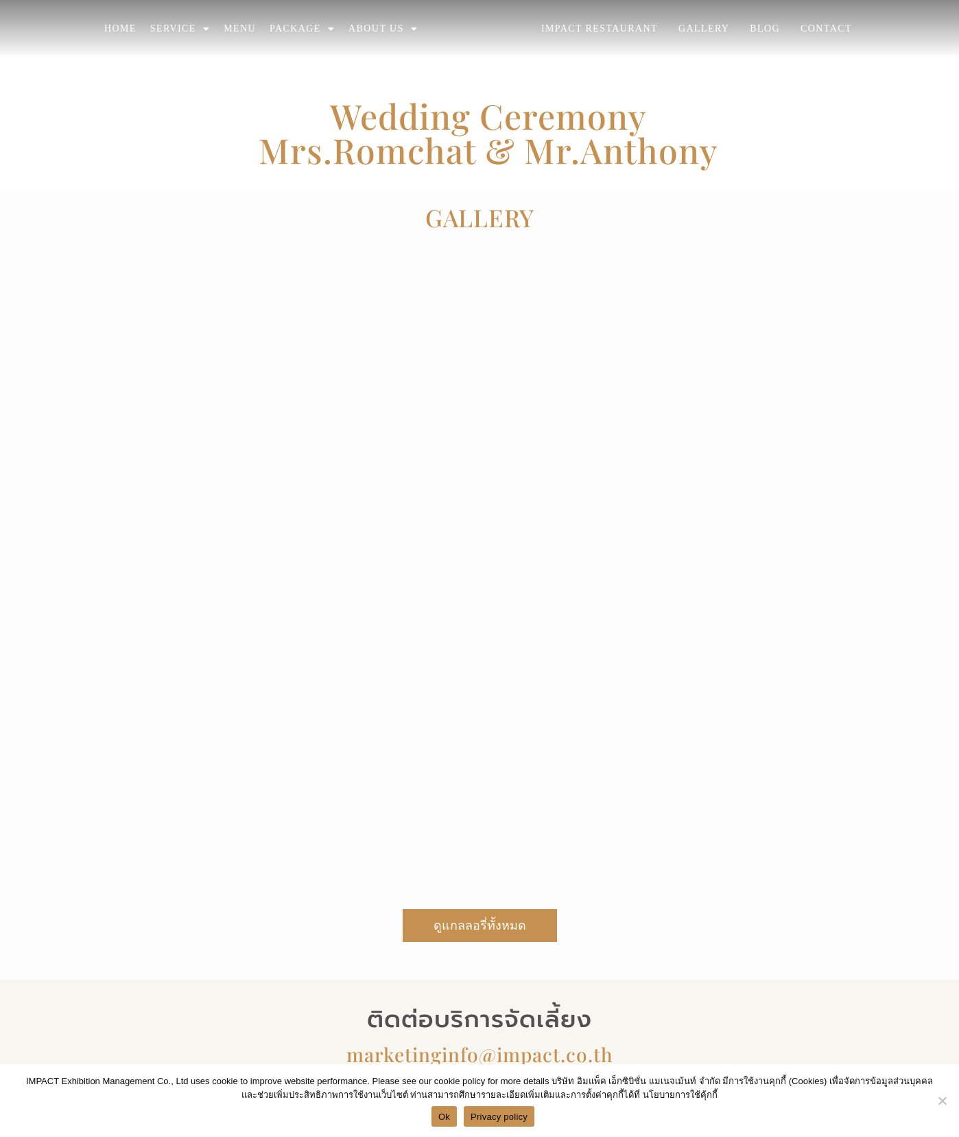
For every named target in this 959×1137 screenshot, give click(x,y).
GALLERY (703, 28)
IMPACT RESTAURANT (599, 28)
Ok (444, 1117)
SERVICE (180, 29)
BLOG (765, 28)
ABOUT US (383, 29)
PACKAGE (302, 29)
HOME (120, 28)
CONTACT (826, 28)
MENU (240, 28)
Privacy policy (499, 1117)
